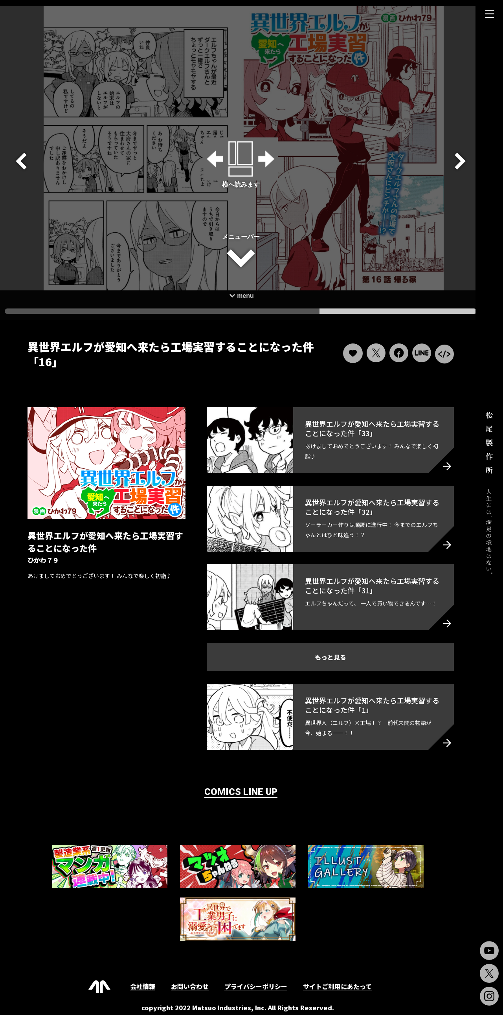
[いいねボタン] (347, 347)
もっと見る (326, 651)
